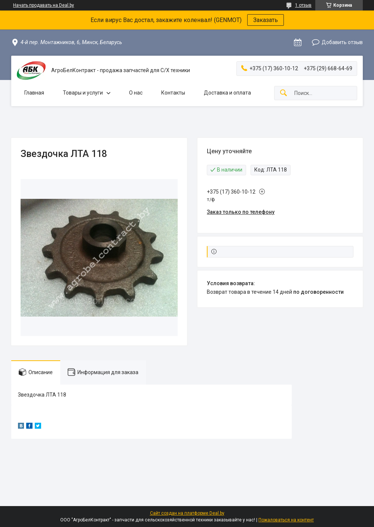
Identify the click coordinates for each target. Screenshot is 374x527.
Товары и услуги (83, 93)
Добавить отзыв (342, 42)
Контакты (173, 93)
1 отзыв (303, 5)
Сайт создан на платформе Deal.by (187, 513)
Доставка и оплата (227, 93)
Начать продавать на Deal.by (43, 5)
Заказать (265, 20)
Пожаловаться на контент (286, 520)
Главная (34, 93)
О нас (135, 93)
